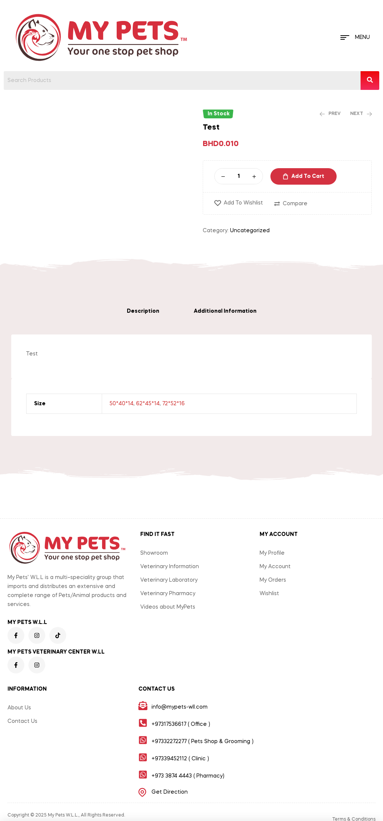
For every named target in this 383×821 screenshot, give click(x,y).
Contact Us (22, 721)
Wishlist (269, 593)
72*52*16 (173, 403)
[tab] (143, 311)
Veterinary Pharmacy (167, 593)
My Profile (272, 553)
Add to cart (307, 176)
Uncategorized (250, 230)
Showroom (154, 553)
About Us (19, 708)
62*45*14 (148, 403)
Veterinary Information (169, 566)
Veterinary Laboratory (168, 580)
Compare (295, 203)
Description (143, 311)
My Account (275, 566)
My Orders (273, 580)
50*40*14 (122, 403)
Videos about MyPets (167, 607)
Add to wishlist (243, 203)
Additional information (225, 311)
